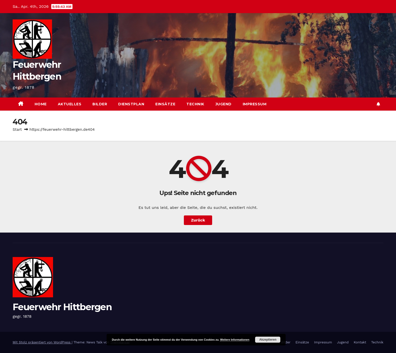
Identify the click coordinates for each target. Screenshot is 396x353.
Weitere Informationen (234, 339)
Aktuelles (70, 104)
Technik (195, 104)
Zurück (198, 220)
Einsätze (165, 104)
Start (17, 129)
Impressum (255, 104)
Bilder (99, 104)
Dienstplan (131, 104)
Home (41, 104)
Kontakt (360, 342)
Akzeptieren (267, 339)
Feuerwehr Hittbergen (62, 306)
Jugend (223, 104)
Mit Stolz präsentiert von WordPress (42, 342)
